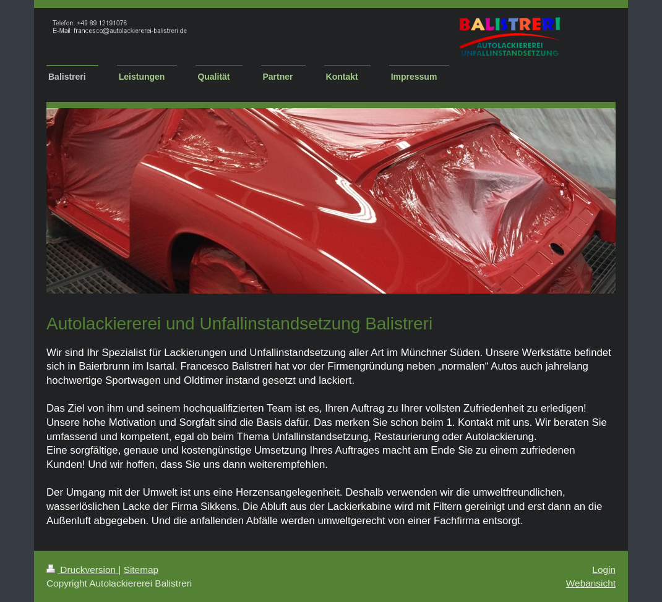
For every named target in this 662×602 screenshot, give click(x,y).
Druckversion (82, 569)
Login (604, 569)
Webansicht (591, 583)
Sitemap (141, 569)
